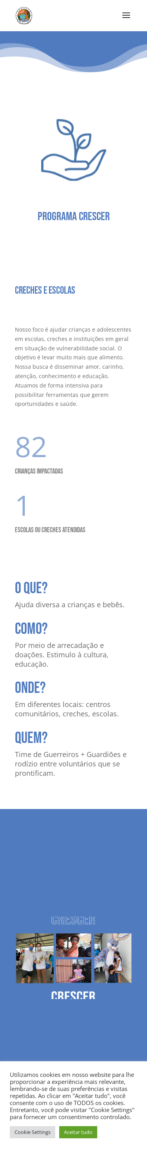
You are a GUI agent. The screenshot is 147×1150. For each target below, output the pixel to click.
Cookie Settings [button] (33, 1132)
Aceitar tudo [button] (78, 1132)
